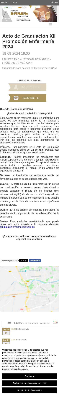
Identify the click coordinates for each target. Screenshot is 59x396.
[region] (29, 370)
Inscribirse (31, 87)
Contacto (31, 98)
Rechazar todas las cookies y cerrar (29, 383)
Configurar (29, 376)
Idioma (54, 2)
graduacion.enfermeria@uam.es (17, 227)
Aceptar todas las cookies (29, 390)
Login (14, 3)
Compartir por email (9, 261)
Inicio (4, 3)
